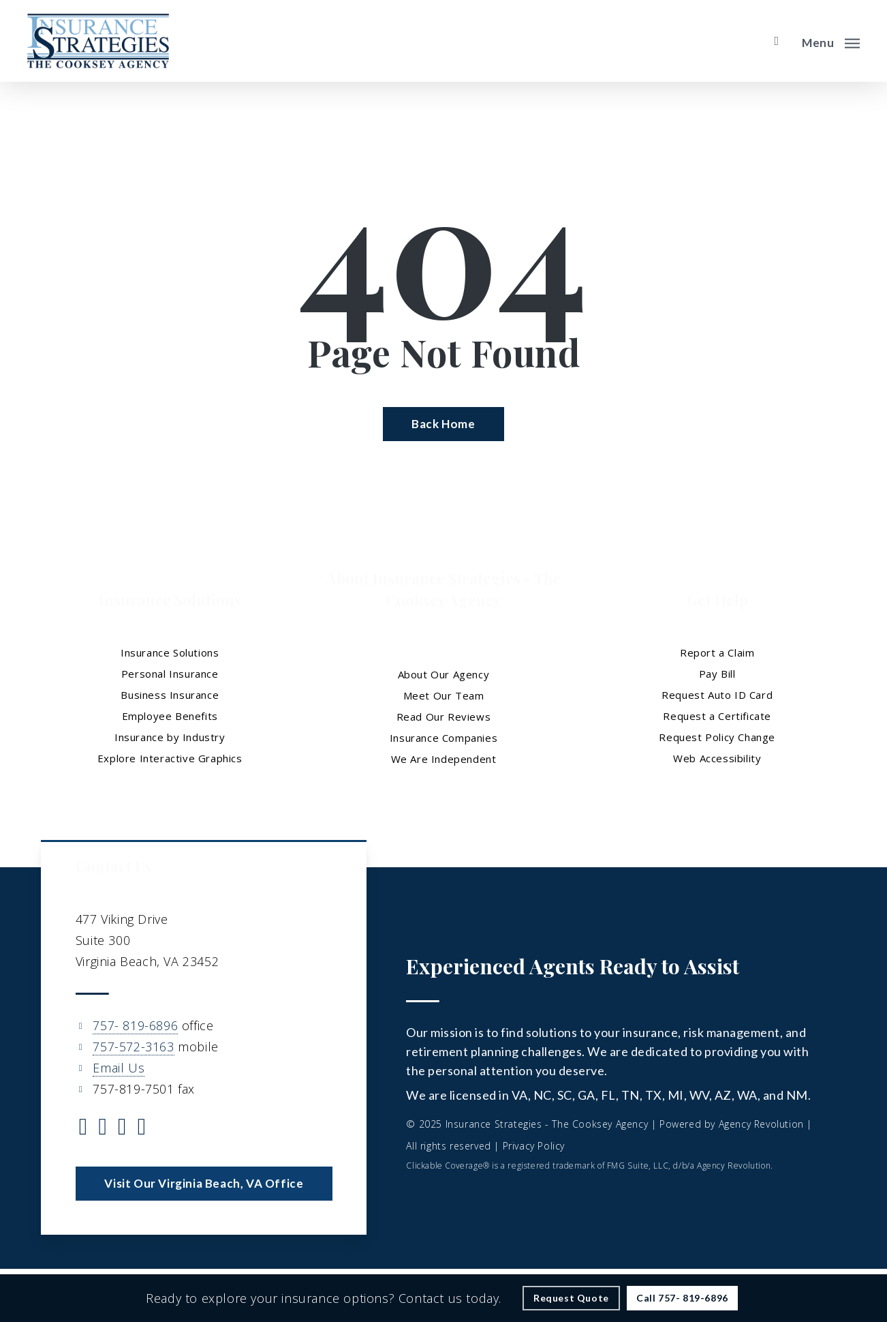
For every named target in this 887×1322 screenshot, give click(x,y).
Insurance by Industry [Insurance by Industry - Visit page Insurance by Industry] (169, 737)
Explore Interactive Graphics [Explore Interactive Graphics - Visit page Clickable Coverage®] (170, 758)
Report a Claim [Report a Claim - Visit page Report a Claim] (717, 652)
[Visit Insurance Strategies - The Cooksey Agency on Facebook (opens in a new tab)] (102, 1128)
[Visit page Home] (98, 41)
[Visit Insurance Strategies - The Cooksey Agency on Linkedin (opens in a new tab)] (122, 1128)
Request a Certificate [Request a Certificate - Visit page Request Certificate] (717, 716)
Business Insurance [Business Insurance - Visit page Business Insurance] (170, 695)
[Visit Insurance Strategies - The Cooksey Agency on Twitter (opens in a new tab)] (83, 1128)
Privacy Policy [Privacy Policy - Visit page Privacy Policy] (534, 1145)
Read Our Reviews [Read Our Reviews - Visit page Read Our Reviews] (443, 716)
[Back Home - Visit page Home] (443, 424)
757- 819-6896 (135, 1025)
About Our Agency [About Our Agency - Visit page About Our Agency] (444, 674)
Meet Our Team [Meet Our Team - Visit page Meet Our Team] (443, 695)
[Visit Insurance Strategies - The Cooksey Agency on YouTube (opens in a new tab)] (142, 1128)
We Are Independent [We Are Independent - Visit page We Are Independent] (444, 759)
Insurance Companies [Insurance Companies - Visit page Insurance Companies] (443, 738)
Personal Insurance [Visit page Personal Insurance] (170, 673)
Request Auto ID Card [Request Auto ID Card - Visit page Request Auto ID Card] (717, 695)
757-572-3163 (133, 1046)
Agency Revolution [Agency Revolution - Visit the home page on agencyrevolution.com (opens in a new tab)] (761, 1123)
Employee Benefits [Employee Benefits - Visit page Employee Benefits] (170, 716)
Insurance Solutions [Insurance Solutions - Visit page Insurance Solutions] (170, 652)
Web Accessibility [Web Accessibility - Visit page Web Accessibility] (717, 758)
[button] (831, 41)
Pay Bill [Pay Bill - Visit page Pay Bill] (717, 673)
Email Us (118, 1068)
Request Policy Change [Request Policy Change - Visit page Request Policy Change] (717, 737)
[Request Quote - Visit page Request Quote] (571, 1298)
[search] (776, 41)
